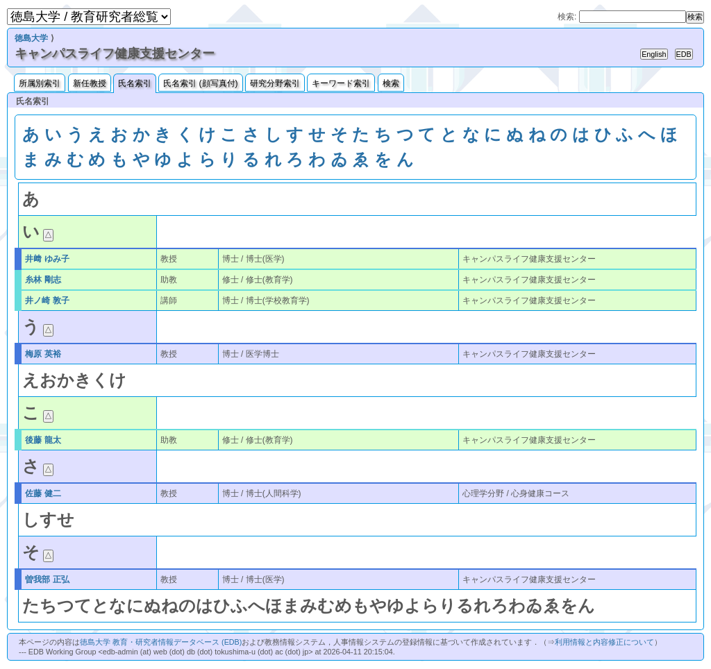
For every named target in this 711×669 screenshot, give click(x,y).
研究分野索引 (275, 83)
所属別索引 (39, 83)
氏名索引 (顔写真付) (200, 83)
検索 (391, 83)
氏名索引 (134, 83)
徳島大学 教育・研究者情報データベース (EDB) (161, 642)
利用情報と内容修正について (604, 642)
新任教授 (89, 83)
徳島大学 (31, 38)
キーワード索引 (341, 83)
